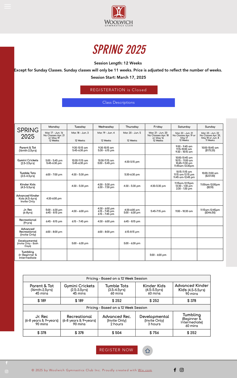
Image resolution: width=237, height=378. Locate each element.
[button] (7, 6)
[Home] (147, 351)
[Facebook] (6, 362)
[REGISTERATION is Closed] (119, 90)
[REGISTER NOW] (117, 350)
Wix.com (145, 370)
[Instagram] (6, 371)
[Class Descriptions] (118, 102)
